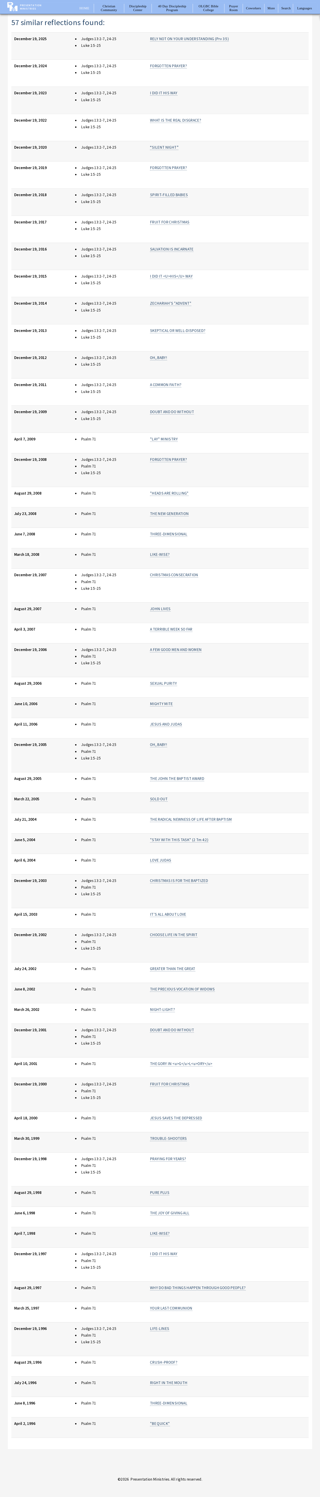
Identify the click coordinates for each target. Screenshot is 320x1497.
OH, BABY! (158, 357)
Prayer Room (233, 8)
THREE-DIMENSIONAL (168, 534)
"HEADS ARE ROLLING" (169, 493)
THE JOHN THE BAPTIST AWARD (177, 778)
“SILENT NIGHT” (164, 147)
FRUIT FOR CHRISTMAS (170, 222)
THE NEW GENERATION (169, 513)
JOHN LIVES (160, 608)
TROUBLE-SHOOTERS (168, 1138)
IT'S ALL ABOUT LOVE (168, 914)
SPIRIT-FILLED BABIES (169, 194)
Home (84, 8)
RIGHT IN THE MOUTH (168, 1382)
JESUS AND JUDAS (166, 724)
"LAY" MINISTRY (164, 439)
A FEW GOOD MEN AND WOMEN (176, 649)
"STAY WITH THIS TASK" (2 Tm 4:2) (179, 839)
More (271, 8)
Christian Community (109, 8)
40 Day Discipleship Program (172, 8)
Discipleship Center (137, 8)
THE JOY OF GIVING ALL (169, 1213)
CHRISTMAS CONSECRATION (174, 574)
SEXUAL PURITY (163, 683)
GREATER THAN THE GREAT (172, 968)
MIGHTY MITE (161, 703)
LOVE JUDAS (160, 860)
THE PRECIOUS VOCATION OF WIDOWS (182, 989)
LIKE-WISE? (160, 554)
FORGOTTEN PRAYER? (168, 65)
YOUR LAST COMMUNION (171, 1308)
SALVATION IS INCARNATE (172, 249)
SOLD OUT (159, 799)
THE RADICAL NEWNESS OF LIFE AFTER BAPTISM (191, 819)
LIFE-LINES (159, 1328)
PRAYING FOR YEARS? (168, 1158)
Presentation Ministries (31, 7)
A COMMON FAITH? (165, 384)
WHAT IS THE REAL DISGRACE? (175, 120)
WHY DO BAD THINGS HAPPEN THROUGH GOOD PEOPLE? (198, 1287)
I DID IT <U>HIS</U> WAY (171, 276)
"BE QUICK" (160, 1423)
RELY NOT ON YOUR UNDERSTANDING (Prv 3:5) (189, 38)
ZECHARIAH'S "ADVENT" (170, 303)
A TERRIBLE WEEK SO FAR (171, 629)
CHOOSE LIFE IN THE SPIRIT (174, 934)
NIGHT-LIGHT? (162, 1009)
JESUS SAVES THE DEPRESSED (176, 1118)
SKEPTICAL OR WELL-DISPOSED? (177, 330)
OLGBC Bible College (208, 8)
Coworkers (253, 8)
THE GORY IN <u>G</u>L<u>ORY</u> (181, 1063)
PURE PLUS (159, 1192)
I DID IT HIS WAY (164, 93)
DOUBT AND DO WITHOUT (172, 411)
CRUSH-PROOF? (163, 1362)
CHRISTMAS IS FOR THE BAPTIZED (179, 880)
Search (286, 8)
